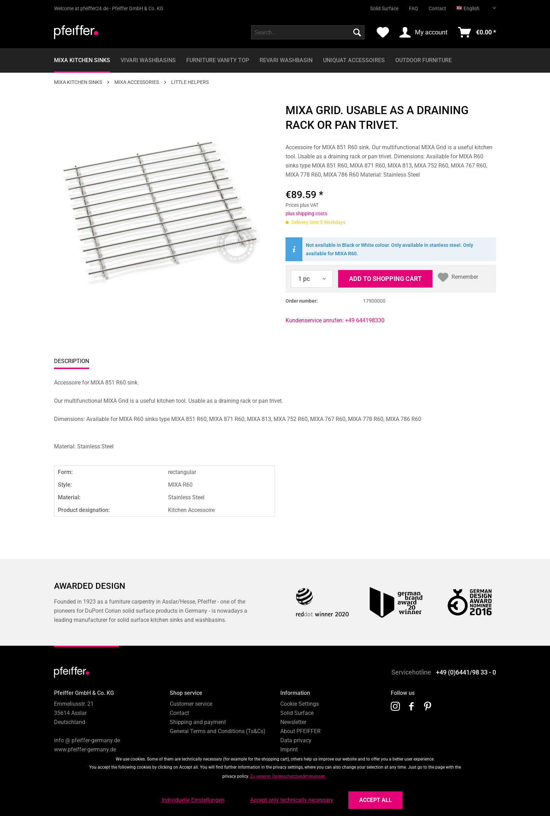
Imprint (289, 749)
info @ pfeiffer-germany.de (87, 740)
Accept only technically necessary (291, 800)
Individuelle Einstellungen (193, 800)
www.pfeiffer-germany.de (85, 749)
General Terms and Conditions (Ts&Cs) (218, 731)
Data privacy (295, 740)
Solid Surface (384, 8)
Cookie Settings (299, 703)
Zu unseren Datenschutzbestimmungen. (288, 776)
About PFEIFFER (300, 731)
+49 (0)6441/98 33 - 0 (466, 672)
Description (71, 361)
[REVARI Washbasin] (286, 60)
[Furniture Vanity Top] (217, 60)
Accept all (375, 800)
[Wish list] (383, 32)
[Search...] (307, 32)
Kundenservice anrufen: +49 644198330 (335, 320)
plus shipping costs (306, 213)
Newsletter (293, 722)
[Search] (357, 32)
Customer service (191, 703)
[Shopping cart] (477, 32)
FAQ (413, 8)
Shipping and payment (198, 722)
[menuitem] (379, 5)
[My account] (424, 32)
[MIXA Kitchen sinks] (82, 60)
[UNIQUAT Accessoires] (354, 60)
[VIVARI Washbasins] (148, 60)
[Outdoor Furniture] (423, 60)
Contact (437, 8)
